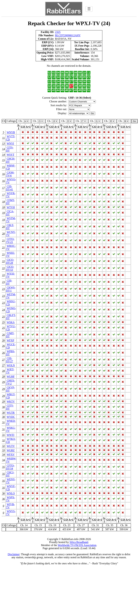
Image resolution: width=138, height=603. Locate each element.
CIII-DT (9, 282)
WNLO (11, 493)
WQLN (11, 365)
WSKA (10, 322)
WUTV (11, 446)
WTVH (11, 207)
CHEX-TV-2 (10, 382)
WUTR (11, 412)
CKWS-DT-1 (11, 289)
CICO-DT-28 (10, 261)
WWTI (10, 434)
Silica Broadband (78, 542)
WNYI (10, 143)
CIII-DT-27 (9, 360)
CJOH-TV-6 (10, 174)
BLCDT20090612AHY (68, 35)
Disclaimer (13, 554)
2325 (57, 32)
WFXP (10, 340)
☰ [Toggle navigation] (89, 9)
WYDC (11, 416)
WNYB (11, 132)
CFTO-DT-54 (10, 467)
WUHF (11, 376)
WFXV (11, 454)
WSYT (10, 154)
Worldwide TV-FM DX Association (77, 545)
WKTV (11, 401)
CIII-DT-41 (9, 188)
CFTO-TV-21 (10, 240)
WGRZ (11, 450)
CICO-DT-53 (10, 268)
